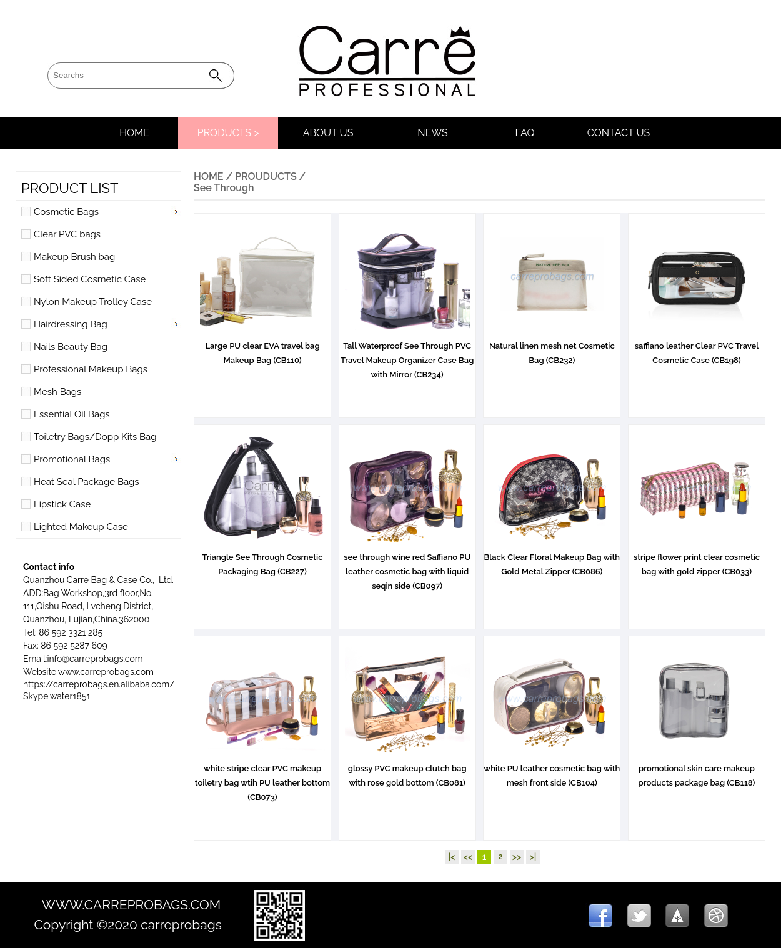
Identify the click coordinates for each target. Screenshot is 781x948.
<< (468, 857)
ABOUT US (328, 133)
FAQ (525, 133)
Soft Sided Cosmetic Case (90, 279)
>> (516, 857)
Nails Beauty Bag (70, 346)
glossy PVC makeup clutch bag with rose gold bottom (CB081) (407, 770)
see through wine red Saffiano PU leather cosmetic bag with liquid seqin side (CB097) (407, 566)
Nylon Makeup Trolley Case (93, 301)
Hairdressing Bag (70, 324)
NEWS (432, 133)
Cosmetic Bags (66, 211)
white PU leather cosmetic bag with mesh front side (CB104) (552, 770)
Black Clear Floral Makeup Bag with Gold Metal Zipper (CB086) (552, 559)
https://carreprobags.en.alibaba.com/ (99, 684)
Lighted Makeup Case (81, 526)
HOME (134, 133)
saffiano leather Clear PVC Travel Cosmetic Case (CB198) (696, 348)
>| (533, 857)
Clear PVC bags (67, 234)
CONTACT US (618, 133)
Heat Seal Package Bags (86, 481)
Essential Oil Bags (72, 414)
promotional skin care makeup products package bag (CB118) (696, 770)
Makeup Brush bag (74, 256)
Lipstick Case (62, 504)
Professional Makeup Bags (90, 369)
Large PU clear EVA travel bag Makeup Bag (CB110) (262, 348)
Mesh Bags (57, 391)
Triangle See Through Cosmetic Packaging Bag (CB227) (262, 559)
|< (452, 857)
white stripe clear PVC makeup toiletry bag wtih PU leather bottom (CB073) (262, 778)
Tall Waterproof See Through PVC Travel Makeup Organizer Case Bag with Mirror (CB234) (407, 355)
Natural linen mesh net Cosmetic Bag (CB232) (552, 348)
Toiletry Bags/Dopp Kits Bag (95, 436)
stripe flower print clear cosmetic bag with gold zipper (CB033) (697, 559)
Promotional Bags (72, 459)
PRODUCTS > (228, 133)
